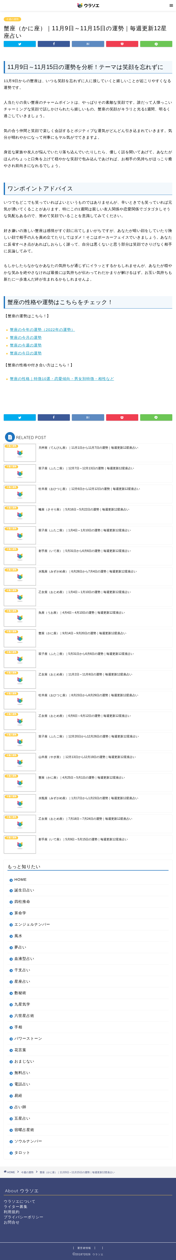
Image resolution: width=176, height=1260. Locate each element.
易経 (18, 1095)
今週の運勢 (12, 19)
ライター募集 (16, 1206)
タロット (22, 1152)
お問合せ (12, 1222)
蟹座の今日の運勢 (26, 353)
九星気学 (22, 1004)
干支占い (22, 970)
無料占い (22, 1073)
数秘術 (20, 993)
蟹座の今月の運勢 (26, 337)
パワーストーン (28, 1038)
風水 (18, 936)
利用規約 (12, 1212)
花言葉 (20, 1050)
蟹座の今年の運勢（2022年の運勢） (42, 329)
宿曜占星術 (24, 1130)
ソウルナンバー (28, 1141)
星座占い (22, 981)
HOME (20, 879)
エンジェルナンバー (32, 924)
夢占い (20, 947)
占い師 (20, 1107)
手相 (18, 1027)
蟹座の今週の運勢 (26, 345)
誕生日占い (24, 890)
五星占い (22, 1118)
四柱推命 (22, 901)
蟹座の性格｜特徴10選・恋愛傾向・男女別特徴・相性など (62, 379)
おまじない (24, 1061)
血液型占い (24, 958)
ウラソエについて (20, 1201)
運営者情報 (84, 1248)
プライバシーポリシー (24, 1217)
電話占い (22, 1084)
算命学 (20, 913)
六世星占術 (24, 1015)
